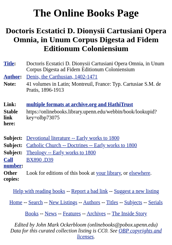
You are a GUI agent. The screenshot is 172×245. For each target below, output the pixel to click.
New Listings (63, 202)
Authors (91, 202)
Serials (155, 202)
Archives (96, 213)
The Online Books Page (86, 13)
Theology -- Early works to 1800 (61, 152)
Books (32, 213)
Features (72, 213)
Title (9, 63)
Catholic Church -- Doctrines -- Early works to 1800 (81, 145)
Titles (112, 202)
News (50, 213)
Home (15, 202)
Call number (12, 162)
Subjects (133, 202)
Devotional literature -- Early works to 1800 (73, 138)
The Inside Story (129, 213)
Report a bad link (89, 191)
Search (35, 202)
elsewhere (139, 173)
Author (12, 76)
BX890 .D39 (39, 160)
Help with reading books (39, 191)
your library (108, 173)
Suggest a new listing (136, 191)
